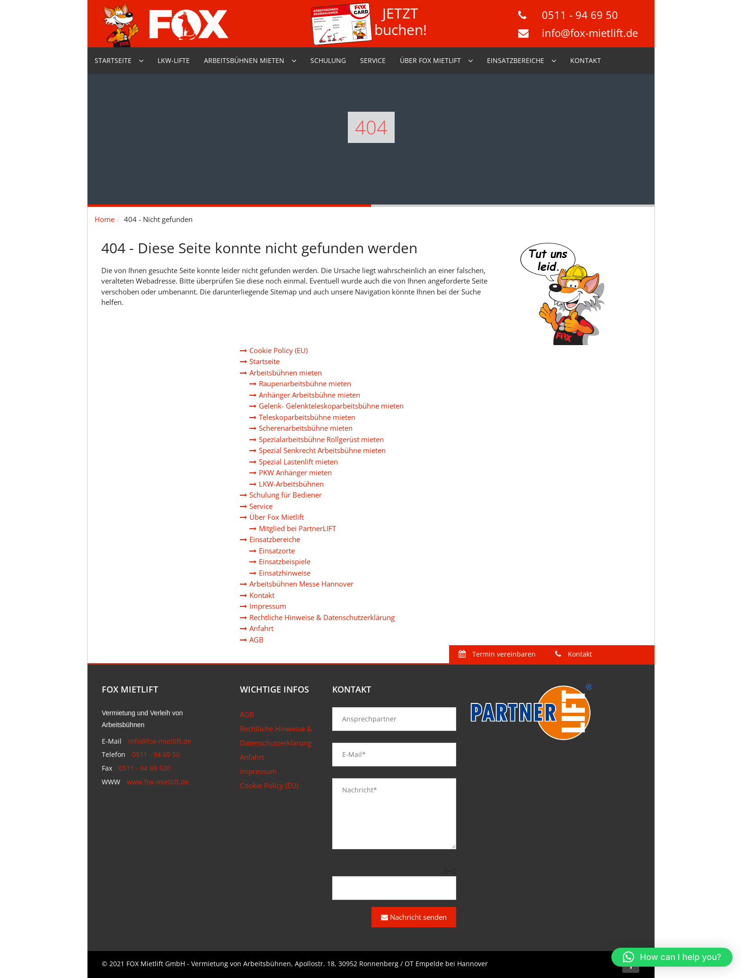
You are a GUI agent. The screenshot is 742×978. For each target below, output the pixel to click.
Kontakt (585, 60)
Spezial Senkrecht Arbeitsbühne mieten (322, 450)
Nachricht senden (414, 917)
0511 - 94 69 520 (144, 768)
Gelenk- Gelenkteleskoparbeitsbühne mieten (331, 405)
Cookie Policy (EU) (278, 350)
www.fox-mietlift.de (158, 781)
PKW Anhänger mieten (295, 472)
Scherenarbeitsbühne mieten (306, 428)
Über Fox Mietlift (430, 60)
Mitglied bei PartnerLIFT (297, 528)
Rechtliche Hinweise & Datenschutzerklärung (322, 617)
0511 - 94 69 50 (580, 15)
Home (105, 219)
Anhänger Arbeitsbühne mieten (309, 395)
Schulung (328, 60)
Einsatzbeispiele (284, 561)
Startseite (113, 60)
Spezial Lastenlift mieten (298, 461)
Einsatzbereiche (515, 60)
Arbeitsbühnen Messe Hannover (301, 583)
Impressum (267, 606)
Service (373, 60)
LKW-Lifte (174, 60)
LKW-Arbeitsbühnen (291, 484)
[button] (672, 957)
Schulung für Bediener (285, 494)
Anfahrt (261, 628)
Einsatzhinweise (284, 573)
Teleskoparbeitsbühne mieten (307, 417)
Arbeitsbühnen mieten (244, 60)
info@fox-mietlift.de (590, 33)
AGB (256, 639)
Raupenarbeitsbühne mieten (305, 383)
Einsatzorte (277, 550)
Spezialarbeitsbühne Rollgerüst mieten (321, 439)
